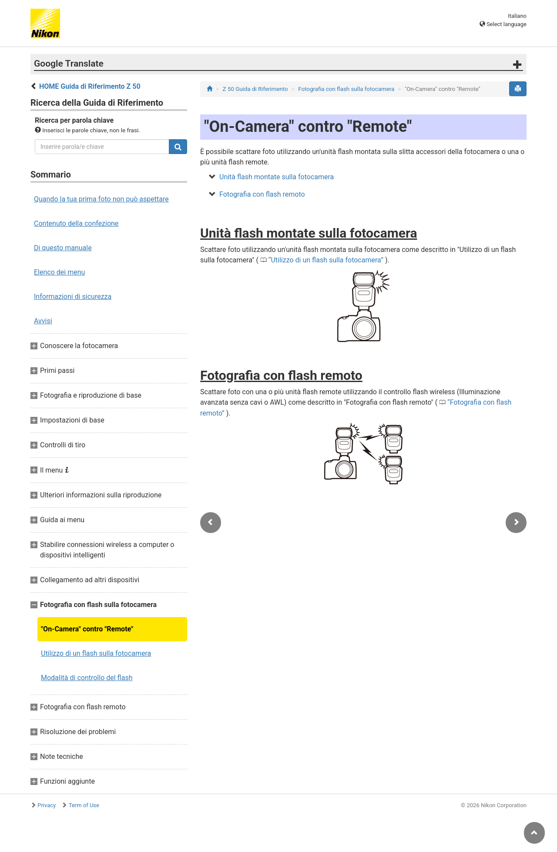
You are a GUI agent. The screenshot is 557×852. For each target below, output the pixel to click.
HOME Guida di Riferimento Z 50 (90, 86)
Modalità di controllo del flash (86, 678)
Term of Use (84, 805)
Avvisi (43, 321)
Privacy (46, 805)
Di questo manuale (63, 248)
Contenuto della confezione (76, 223)
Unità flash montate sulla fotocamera (276, 177)
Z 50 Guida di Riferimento (255, 89)
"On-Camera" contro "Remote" (87, 629)
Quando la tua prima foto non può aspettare (101, 199)
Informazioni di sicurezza (72, 296)
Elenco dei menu (59, 272)
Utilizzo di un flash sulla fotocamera (96, 653)
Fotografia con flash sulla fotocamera (346, 89)
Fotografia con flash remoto (262, 194)
